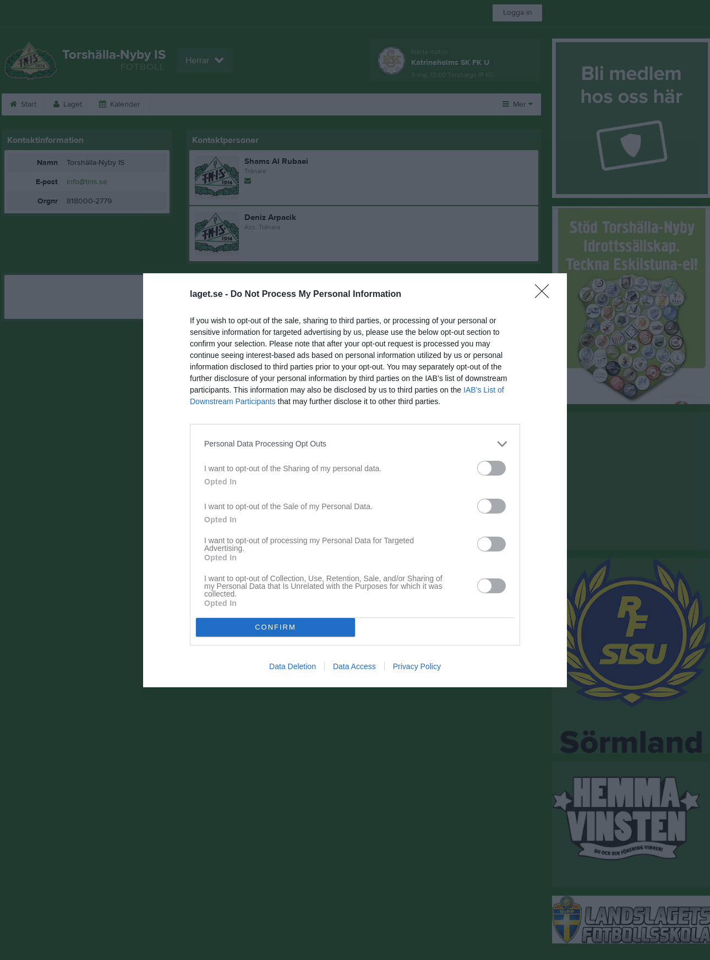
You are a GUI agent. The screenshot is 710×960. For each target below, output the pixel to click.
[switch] (491, 468)
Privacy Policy (417, 666)
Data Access (354, 666)
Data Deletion (292, 666)
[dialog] (355, 480)
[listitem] (355, 444)
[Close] (545, 294)
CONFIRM (275, 627)
